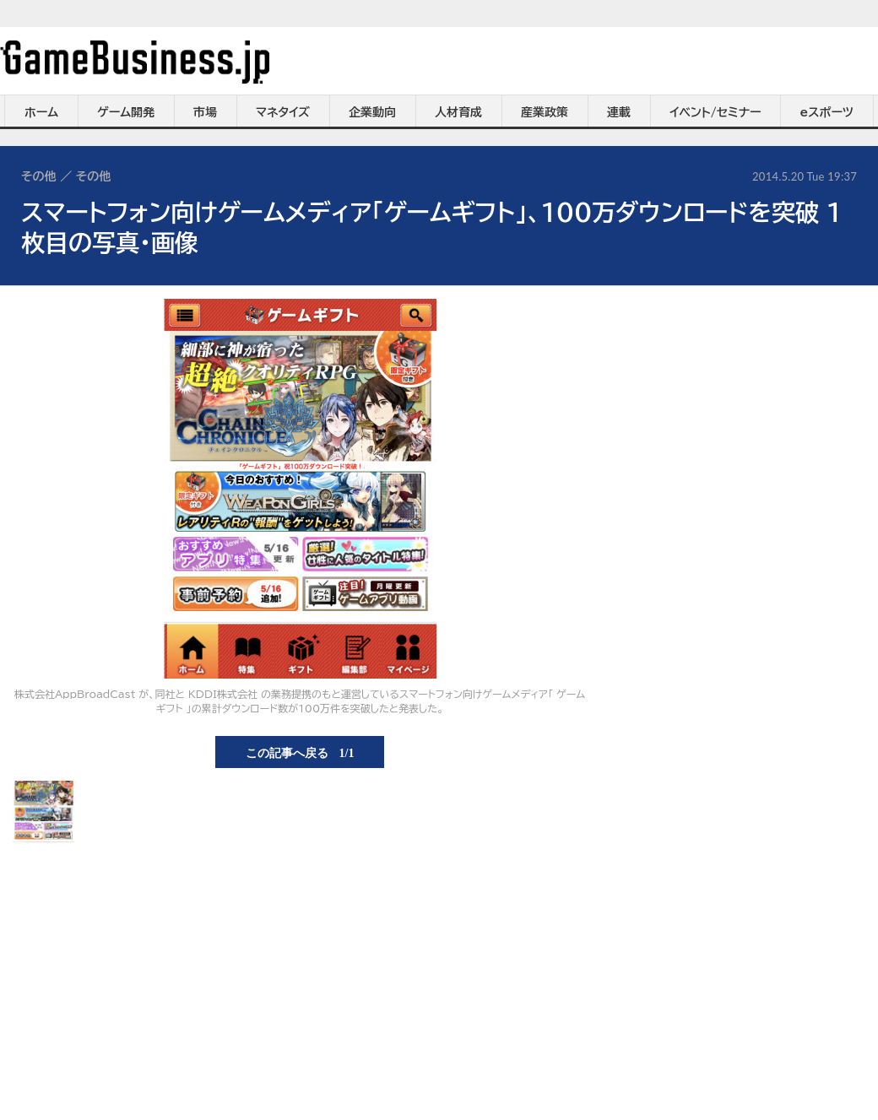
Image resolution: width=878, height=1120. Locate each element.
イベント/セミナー (715, 112)
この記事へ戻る (300, 752)
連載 (619, 112)
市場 (205, 112)
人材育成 (458, 112)
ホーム (41, 112)
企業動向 (372, 112)
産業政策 (544, 112)
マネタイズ (283, 112)
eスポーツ (827, 112)
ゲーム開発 (125, 112)
